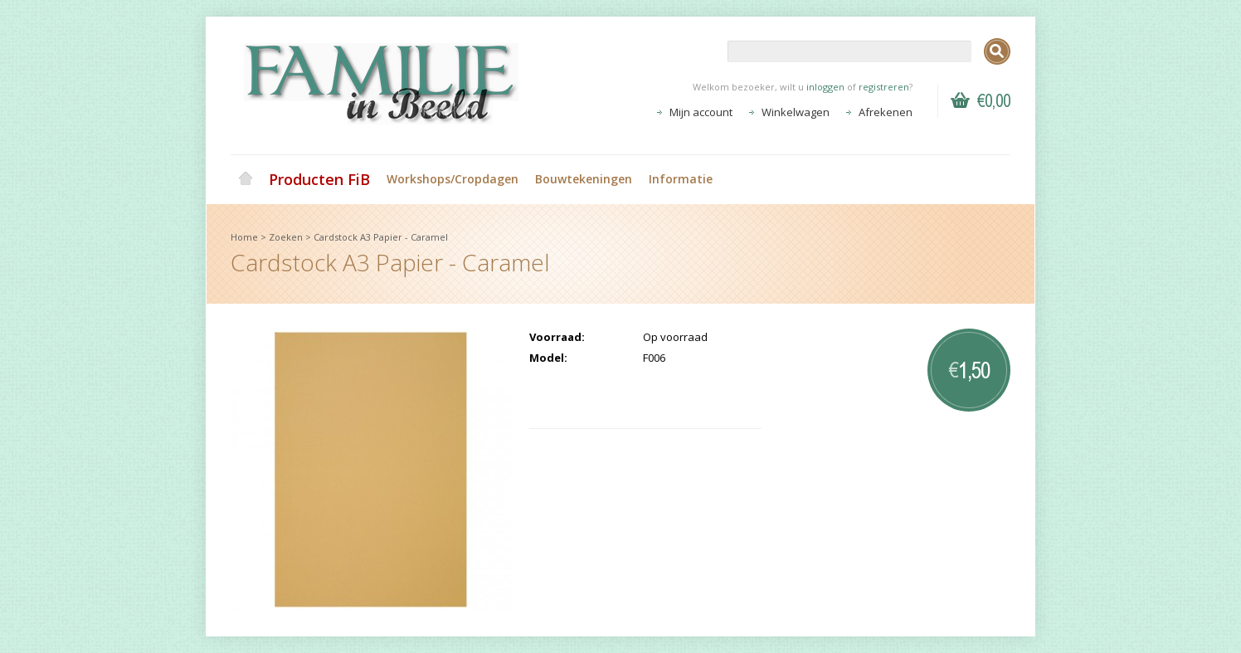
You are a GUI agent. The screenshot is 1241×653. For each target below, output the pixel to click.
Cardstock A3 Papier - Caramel (381, 237)
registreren (884, 86)
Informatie (681, 179)
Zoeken (286, 237)
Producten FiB (319, 179)
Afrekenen (885, 112)
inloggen (825, 86)
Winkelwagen (796, 112)
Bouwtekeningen (583, 179)
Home (245, 179)
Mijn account (700, 112)
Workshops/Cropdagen (452, 179)
